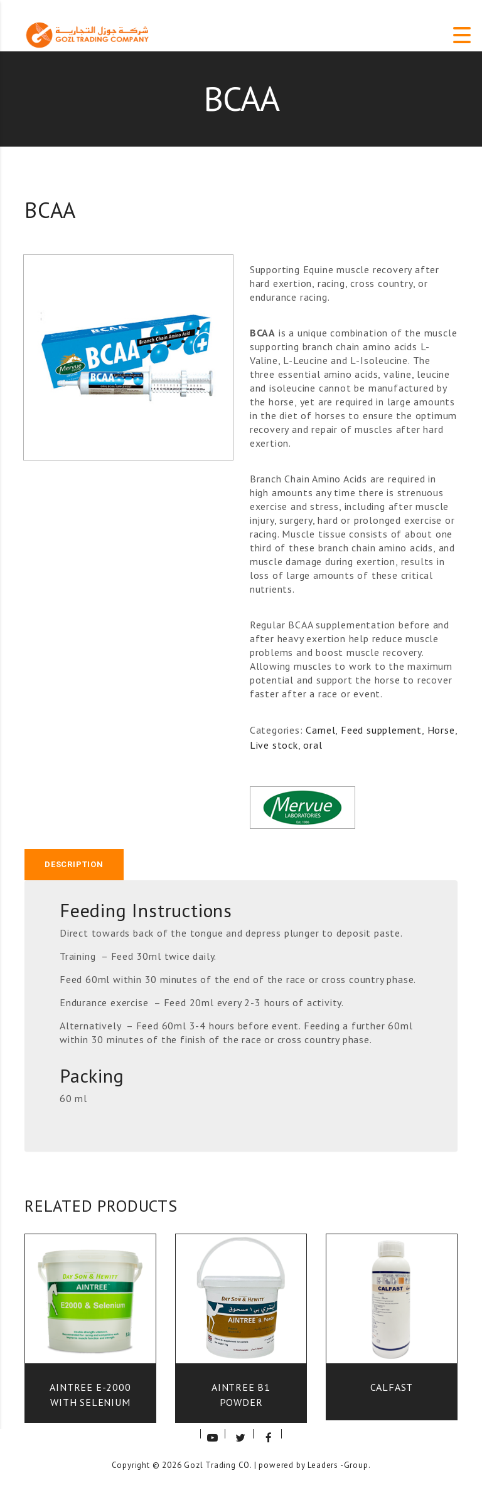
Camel (320, 730)
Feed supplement (381, 730)
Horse (441, 730)
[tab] (74, 864)
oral (312, 745)
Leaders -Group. (339, 1465)
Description (74, 864)
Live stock (274, 745)
